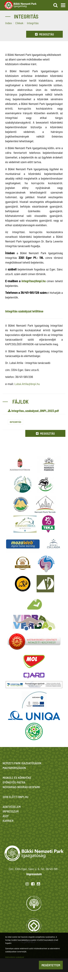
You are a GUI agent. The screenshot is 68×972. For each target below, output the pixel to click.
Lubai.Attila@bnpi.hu (27, 384)
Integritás (15, 421)
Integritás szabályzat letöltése (24, 311)
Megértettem (50, 965)
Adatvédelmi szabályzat (14, 957)
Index (8, 23)
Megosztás (44, 34)
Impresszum (34, 874)
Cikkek (19, 23)
